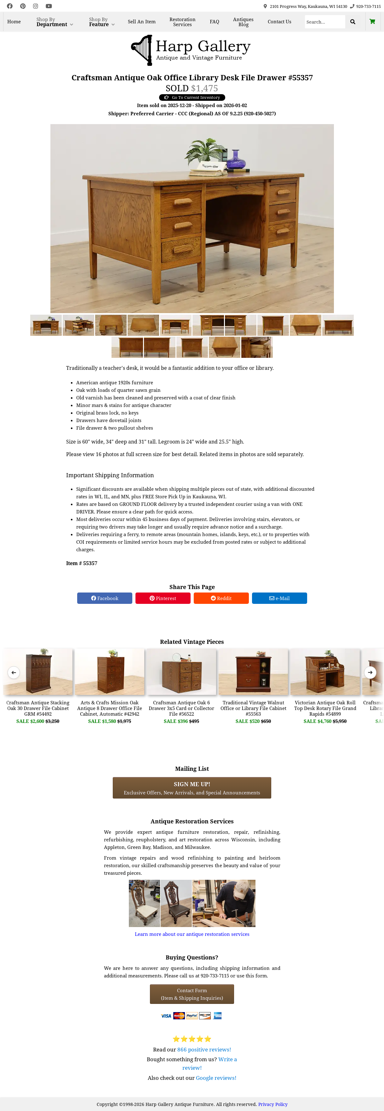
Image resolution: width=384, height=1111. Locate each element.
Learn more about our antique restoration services (192, 934)
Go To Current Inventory (192, 97)
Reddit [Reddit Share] (221, 598)
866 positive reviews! (204, 1049)
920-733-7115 (368, 6)
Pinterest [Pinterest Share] (163, 598)
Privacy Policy (273, 1104)
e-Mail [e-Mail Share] (279, 598)
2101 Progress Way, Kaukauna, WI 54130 (308, 6)
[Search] (325, 21)
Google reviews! (216, 1077)
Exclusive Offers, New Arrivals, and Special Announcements (192, 788)
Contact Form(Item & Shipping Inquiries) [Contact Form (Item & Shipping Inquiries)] (192, 994)
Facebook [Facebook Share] (104, 598)
